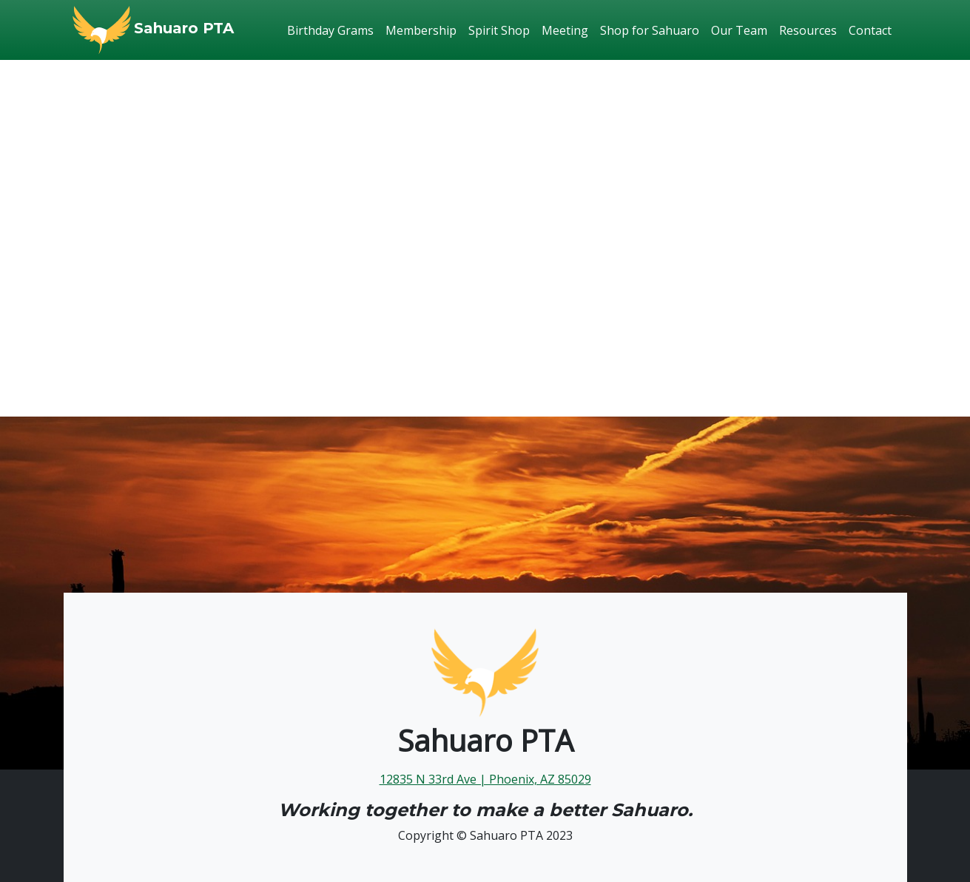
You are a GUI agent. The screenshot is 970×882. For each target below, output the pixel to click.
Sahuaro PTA (184, 28)
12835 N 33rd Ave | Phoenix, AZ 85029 (485, 779)
